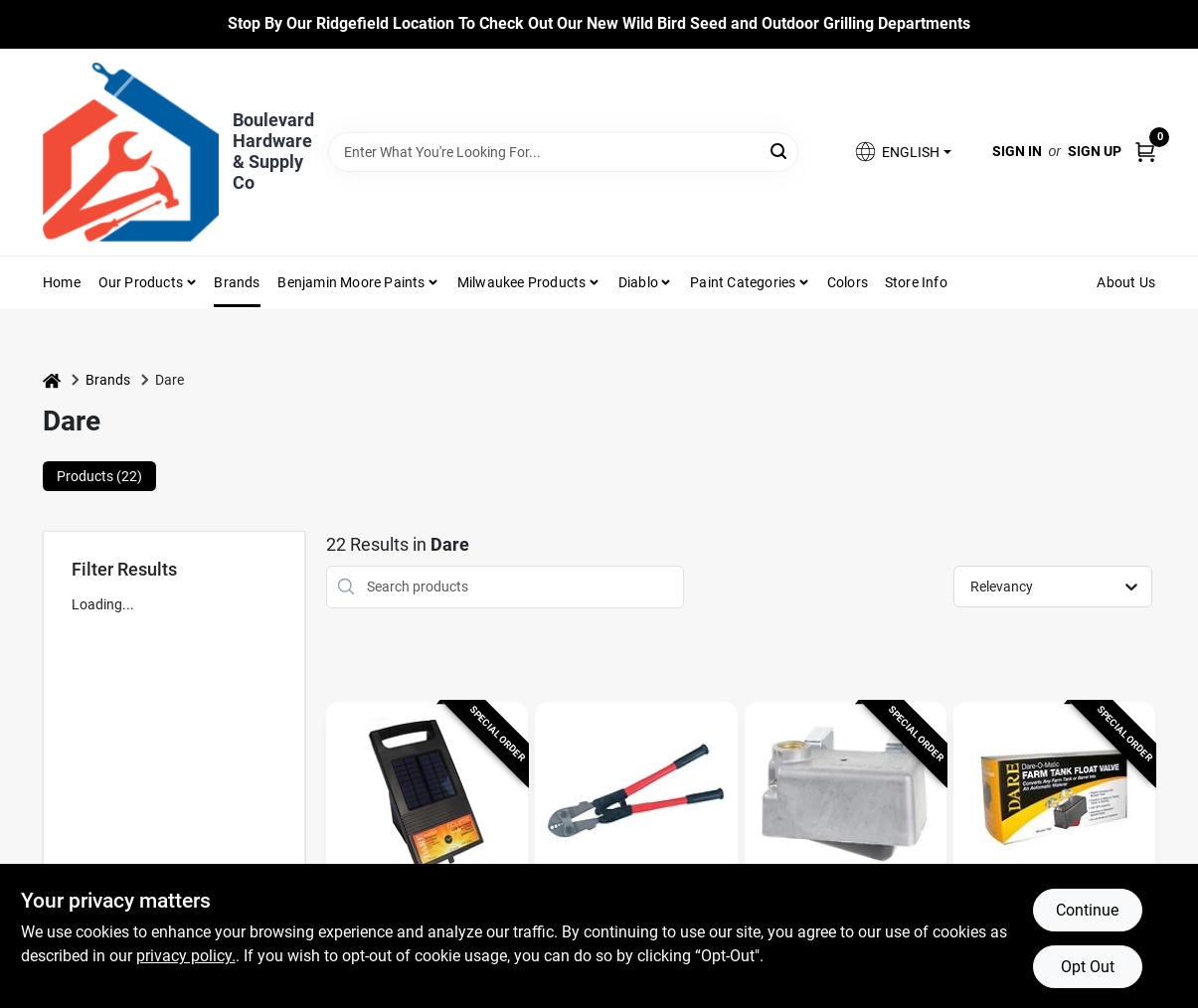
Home (62, 282)
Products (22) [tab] (99, 476)
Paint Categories (742, 282)
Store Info (916, 282)
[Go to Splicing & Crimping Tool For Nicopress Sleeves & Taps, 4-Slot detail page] (636, 797)
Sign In (1017, 151)
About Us (1126, 282)
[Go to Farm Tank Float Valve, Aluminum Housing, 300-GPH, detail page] (846, 797)
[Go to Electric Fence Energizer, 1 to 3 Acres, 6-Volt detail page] (427, 797)
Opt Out (1087, 966)
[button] (901, 151)
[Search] (780, 150)
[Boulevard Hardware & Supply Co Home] (131, 152)
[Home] (52, 380)
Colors (847, 282)
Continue (1087, 910)
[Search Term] (563, 152)
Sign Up (1094, 151)
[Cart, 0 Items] (1145, 151)
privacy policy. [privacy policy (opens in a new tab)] (186, 955)
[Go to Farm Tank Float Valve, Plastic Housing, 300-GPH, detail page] (1054, 797)
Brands (236, 282)
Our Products (140, 282)
